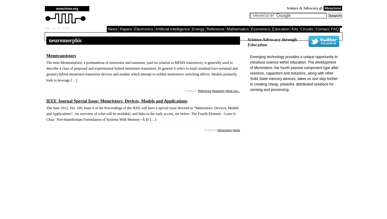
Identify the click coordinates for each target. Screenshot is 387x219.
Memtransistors (61, 55)
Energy (198, 29)
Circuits (307, 29)
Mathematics (238, 29)
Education (280, 29)
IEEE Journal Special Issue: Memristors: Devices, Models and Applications (117, 101)
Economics (260, 29)
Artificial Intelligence (173, 29)
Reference (215, 29)
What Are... (233, 90)
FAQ (335, 29)
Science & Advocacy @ (314, 8)
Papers (126, 29)
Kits (295, 29)
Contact (322, 29)
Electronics (143, 29)
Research (218, 90)
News (112, 29)
